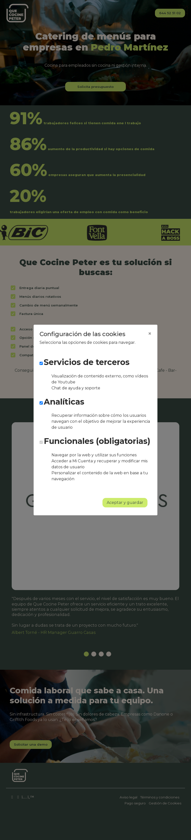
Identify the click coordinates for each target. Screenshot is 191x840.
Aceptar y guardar (125, 502)
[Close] (149, 334)
